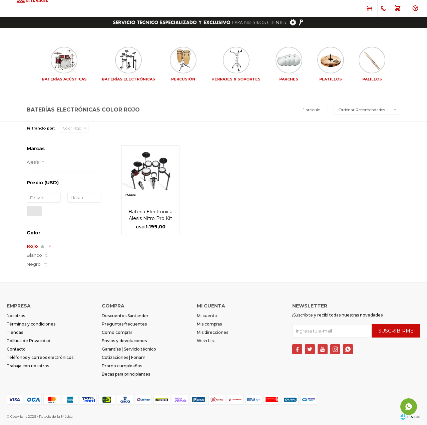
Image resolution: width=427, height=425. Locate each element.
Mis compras (209, 324)
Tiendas (15, 332)
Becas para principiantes (126, 374)
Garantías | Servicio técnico (129, 349)
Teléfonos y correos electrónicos (40, 357)
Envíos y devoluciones (124, 340)
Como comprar (117, 332)
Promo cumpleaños (122, 365)
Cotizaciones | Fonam (123, 357)
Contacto (16, 349)
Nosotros (16, 315)
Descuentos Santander (125, 315)
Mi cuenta (207, 315)
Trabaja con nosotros (28, 365)
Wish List (206, 340)
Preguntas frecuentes (124, 324)
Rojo (72, 128)
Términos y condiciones (31, 324)
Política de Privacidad (28, 340)
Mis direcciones (212, 332)
